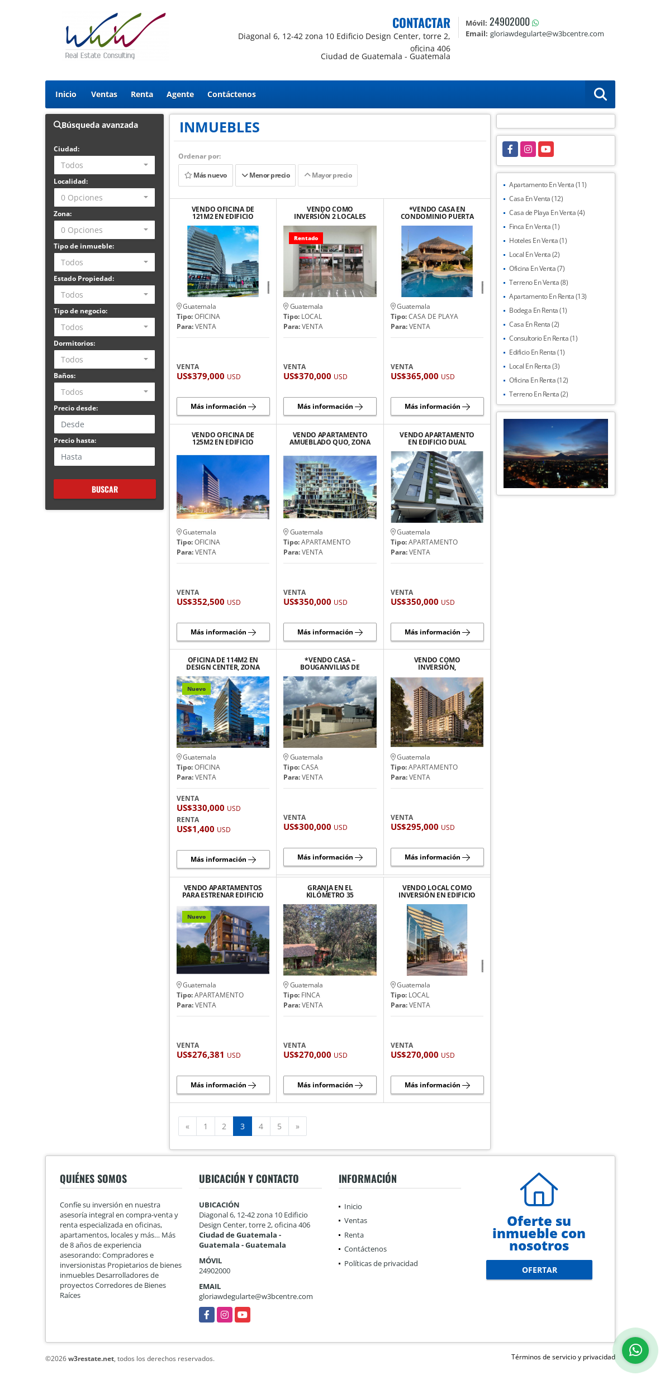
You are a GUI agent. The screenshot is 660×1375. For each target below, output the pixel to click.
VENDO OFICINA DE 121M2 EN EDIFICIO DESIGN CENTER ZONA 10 (222, 213)
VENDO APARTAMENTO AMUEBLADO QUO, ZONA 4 (329, 438)
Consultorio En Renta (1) (543, 338)
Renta (142, 94)
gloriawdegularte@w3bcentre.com (256, 1296)
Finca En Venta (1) (534, 226)
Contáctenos (231, 94)
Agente (180, 94)
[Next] (297, 1126)
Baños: (64, 375)
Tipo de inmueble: (84, 246)
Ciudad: (66, 149)
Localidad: (71, 181)
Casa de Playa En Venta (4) (547, 212)
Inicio (66, 94)
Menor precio (265, 175)
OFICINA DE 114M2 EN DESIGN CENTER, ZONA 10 (222, 663)
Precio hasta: (75, 440)
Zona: (63, 213)
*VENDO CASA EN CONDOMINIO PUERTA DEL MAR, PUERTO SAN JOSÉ (437, 213)
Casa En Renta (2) (534, 324)
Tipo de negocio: (80, 311)
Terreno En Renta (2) (538, 394)
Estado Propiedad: (84, 278)
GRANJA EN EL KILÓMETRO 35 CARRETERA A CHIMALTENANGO (330, 891)
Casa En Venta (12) (536, 198)
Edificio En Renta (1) (537, 352)
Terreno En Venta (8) (538, 282)
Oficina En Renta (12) (538, 380)
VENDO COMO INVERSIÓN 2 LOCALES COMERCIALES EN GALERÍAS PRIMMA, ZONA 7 (330, 213)
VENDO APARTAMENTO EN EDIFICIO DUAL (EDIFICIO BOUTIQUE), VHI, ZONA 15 (437, 438)
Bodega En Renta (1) (538, 310)
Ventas (104, 94)
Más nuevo (205, 175)
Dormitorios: (74, 343)
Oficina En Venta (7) (536, 268)
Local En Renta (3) (534, 366)
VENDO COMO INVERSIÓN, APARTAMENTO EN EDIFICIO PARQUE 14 (437, 663)
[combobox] (105, 165)
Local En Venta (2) (534, 254)
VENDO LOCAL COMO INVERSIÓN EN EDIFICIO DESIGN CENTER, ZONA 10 (437, 891)
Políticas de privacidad (381, 1263)
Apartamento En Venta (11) (548, 184)
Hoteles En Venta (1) (538, 240)
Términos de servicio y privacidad (563, 1357)
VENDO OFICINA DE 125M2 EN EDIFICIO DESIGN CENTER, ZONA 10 (222, 438)
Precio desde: (76, 408)
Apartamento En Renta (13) (548, 296)
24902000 (510, 21)
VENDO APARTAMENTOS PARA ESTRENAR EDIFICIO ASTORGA (223, 891)
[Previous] (187, 1126)
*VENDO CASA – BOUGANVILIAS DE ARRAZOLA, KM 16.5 (330, 663)
